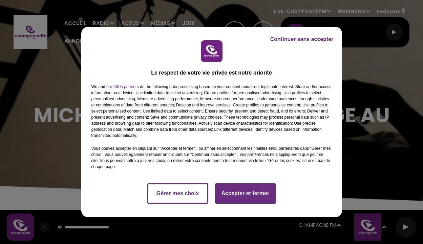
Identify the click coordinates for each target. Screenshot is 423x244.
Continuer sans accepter (302, 39)
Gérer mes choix (177, 193)
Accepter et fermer (245, 193)
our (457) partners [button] (122, 86)
